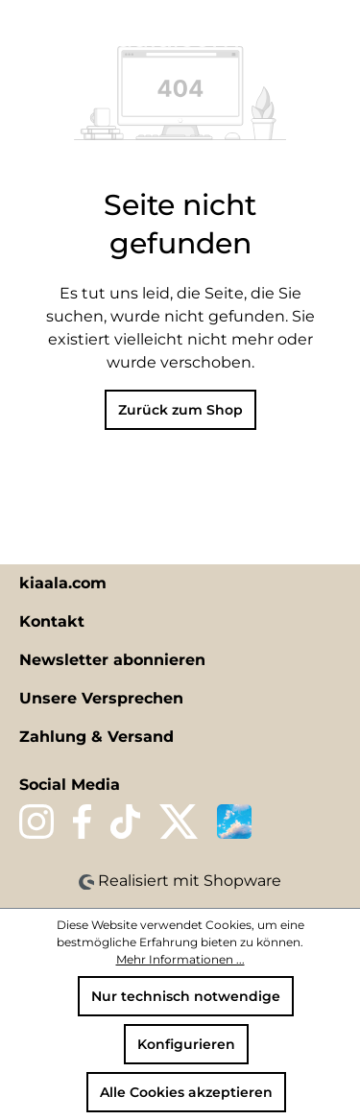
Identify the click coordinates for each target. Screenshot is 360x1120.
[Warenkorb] (334, 35)
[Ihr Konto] (301, 35)
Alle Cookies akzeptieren (186, 1092)
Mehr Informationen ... (180, 959)
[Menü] (26, 35)
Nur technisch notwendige (185, 996)
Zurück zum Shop (180, 409)
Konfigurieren (186, 1044)
